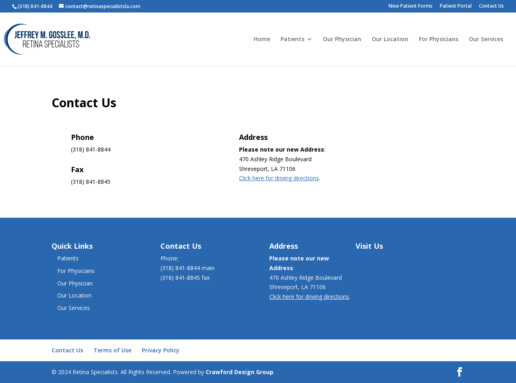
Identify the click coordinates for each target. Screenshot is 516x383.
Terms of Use (112, 350)
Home (262, 39)
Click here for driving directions (279, 178)
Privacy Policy (160, 350)
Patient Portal (456, 6)
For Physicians (438, 39)
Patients (292, 39)
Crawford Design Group (239, 372)
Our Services (486, 39)
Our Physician (342, 39)
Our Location (390, 39)
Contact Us (491, 6)
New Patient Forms (411, 6)
